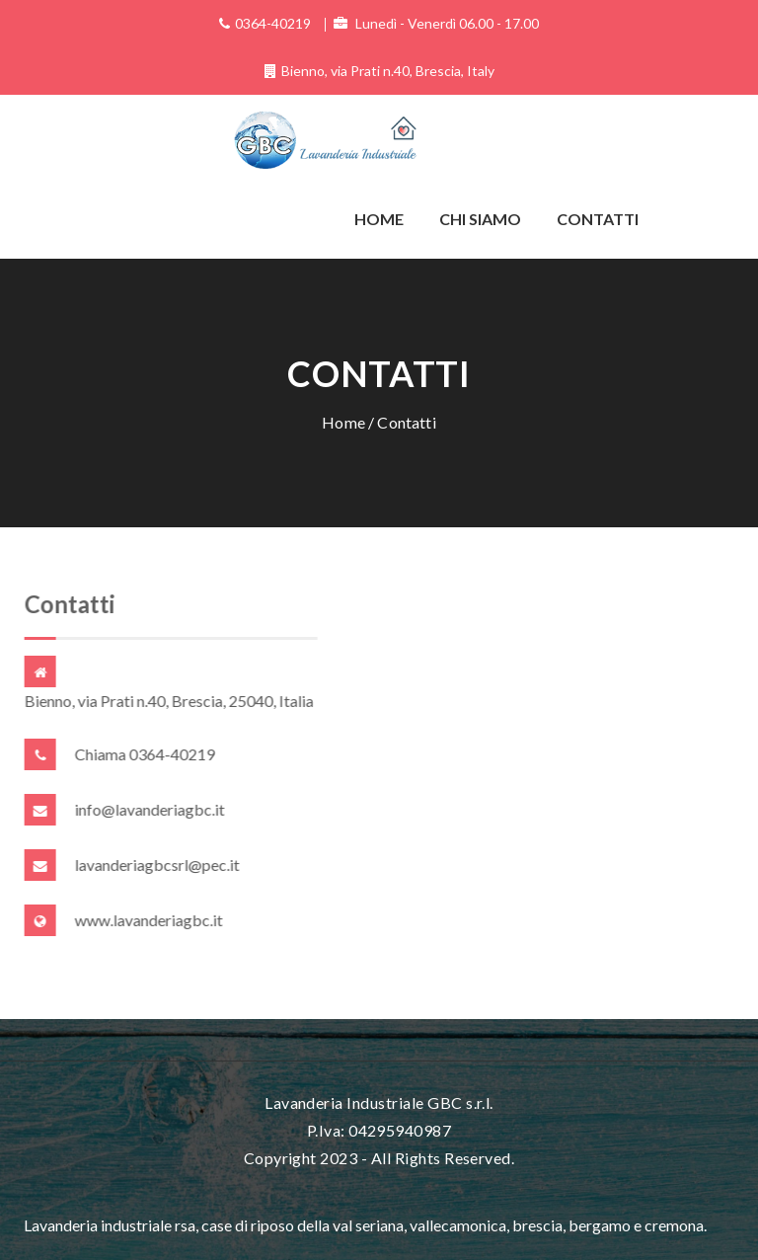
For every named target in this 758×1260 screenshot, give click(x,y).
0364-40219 (273, 23)
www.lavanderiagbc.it (149, 919)
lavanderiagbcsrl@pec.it (157, 864)
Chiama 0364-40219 (145, 754)
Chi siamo (480, 218)
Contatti (598, 218)
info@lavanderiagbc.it (150, 809)
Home (379, 218)
